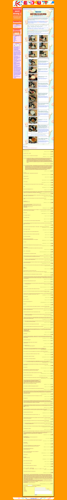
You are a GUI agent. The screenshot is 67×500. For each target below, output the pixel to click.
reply (51, 151)
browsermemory (15, 40)
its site (38, 22)
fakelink (14, 37)
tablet (14, 41)
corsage (14, 39)
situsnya (40, 19)
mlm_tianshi (15, 36)
